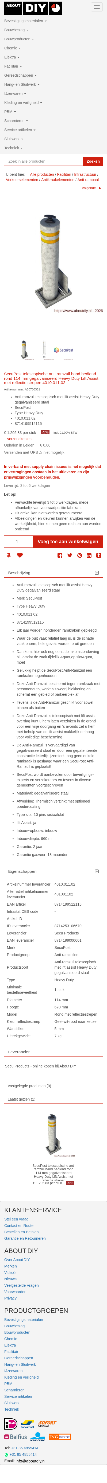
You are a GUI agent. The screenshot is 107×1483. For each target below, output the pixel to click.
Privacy (10, 1298)
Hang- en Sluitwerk (22, 84)
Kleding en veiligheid (23, 102)
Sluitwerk (13, 139)
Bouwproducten (19, 39)
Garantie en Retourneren (25, 1238)
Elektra (12, 57)
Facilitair (13, 66)
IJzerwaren (15, 93)
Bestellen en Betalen (21, 1232)
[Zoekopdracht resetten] (78, 161)
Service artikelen (20, 130)
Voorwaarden (15, 1292)
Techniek (13, 148)
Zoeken (93, 161)
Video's (10, 1272)
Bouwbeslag (16, 30)
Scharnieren (16, 121)
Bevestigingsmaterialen (25, 21)
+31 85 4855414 (25, 1448)
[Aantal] (18, 541)
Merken (10, 1266)
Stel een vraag (16, 1219)
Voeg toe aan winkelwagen (68, 541)
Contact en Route (18, 1225)
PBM (10, 111)
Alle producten (42, 174)
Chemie (12, 48)
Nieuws (10, 1279)
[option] (24, 350)
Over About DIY (17, 1260)
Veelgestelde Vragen (21, 1285)
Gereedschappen (20, 75)
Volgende (89, 188)
